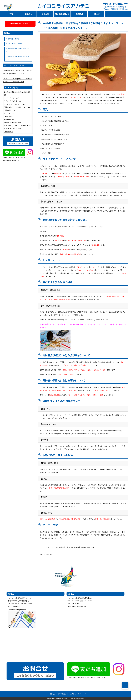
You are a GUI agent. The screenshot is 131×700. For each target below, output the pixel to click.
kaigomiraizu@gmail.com (19, 609)
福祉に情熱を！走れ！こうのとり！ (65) (17, 125)
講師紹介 (28, 14)
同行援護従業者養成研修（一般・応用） (17, 50)
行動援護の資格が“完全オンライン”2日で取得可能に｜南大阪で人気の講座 (17, 72)
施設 (72, 547)
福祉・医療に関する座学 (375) (14, 129)
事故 (57, 547)
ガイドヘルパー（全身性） (14, 44)
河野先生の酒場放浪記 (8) (12, 122)
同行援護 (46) (8, 116)
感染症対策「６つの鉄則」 (20, 24)
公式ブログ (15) (9, 113)
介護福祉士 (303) (9, 110)
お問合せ (96, 14)
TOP (11, 14)
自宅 (78, 547)
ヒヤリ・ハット (49, 547)
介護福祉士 (63, 547)
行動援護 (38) (8, 132)
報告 (68, 547)
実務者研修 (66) (9, 119)
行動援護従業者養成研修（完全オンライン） (18, 58)
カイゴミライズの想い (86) (13, 101)
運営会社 (45, 14)
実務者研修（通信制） (13, 39)
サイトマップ (82, 694)
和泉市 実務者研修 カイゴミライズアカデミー (63, 698)
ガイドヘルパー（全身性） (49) (14, 104)
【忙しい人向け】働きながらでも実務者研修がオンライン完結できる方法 (17, 80)
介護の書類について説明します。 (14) (17, 107)
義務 (75, 547)
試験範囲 (84, 547)
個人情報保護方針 (62, 14)
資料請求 (79, 14)
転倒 (88, 547)
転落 (92, 547)
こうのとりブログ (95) (11, 98)
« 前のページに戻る (46, 554)
